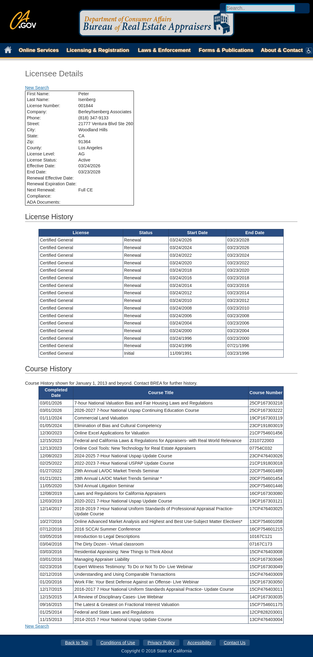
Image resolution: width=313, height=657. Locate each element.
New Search (37, 87)
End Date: (36, 171)
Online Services (39, 50)
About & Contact (282, 50)
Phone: (34, 117)
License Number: (43, 105)
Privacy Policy (161, 642)
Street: (33, 123)
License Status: (42, 160)
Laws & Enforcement (164, 50)
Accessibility (199, 642)
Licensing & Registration (98, 50)
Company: (37, 111)
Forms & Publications (226, 50)
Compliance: (39, 196)
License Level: (41, 153)
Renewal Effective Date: (50, 178)
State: (33, 135)
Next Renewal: (41, 189)
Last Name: (38, 99)
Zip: (30, 141)
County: (34, 147)
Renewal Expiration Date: (51, 183)
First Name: (38, 93)
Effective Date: (41, 165)
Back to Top (76, 642)
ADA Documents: (44, 202)
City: (31, 129)
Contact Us (234, 642)
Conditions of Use (117, 642)
